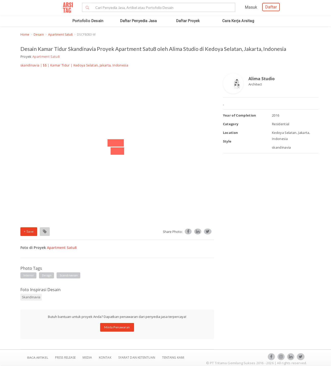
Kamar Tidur (60, 65)
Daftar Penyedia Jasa (138, 21)
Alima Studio (261, 78)
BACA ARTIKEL (37, 357)
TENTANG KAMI (173, 357)
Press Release (65, 357)
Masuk (251, 7)
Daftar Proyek (188, 21)
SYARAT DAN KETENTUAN (137, 357)
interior (28, 275)
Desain (39, 34)
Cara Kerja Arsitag (238, 21)
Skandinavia (31, 297)
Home (24, 34)
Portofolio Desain (87, 21)
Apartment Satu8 (60, 34)
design (46, 275)
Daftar (271, 7)
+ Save (29, 231)
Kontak (105, 357)
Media (88, 357)
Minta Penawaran (117, 327)
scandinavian (69, 275)
